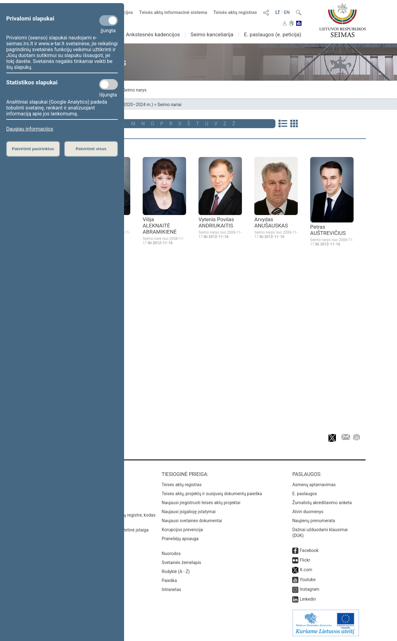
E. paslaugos (304, 493)
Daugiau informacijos (29, 129)
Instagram (309, 589)
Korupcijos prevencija (182, 529)
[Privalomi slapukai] (108, 20)
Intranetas (171, 589)
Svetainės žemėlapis (181, 562)
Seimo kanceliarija (211, 34)
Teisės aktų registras (235, 12)
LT (277, 12)
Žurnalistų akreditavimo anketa (322, 502)
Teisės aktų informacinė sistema (173, 12)
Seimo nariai (169, 104)
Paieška (169, 580)
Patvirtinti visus (91, 148)
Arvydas (271, 222)
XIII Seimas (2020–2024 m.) (126, 104)
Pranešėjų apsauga (180, 538)
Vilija (159, 225)
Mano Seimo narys (128, 89)
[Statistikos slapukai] (108, 84)
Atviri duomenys (307, 511)
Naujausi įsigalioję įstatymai (189, 511)
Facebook (309, 550)
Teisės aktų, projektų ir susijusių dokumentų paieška (212, 493)
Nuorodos (171, 553)
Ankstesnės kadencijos (153, 34)
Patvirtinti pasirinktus (33, 148)
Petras (328, 230)
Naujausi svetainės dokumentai (192, 520)
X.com (306, 569)
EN (287, 12)
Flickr (305, 560)
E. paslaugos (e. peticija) (272, 34)
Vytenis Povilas (216, 222)
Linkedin (308, 599)
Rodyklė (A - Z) (176, 571)
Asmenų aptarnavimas (314, 484)
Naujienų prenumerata (313, 520)
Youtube (307, 579)
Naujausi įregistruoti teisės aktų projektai (201, 502)
